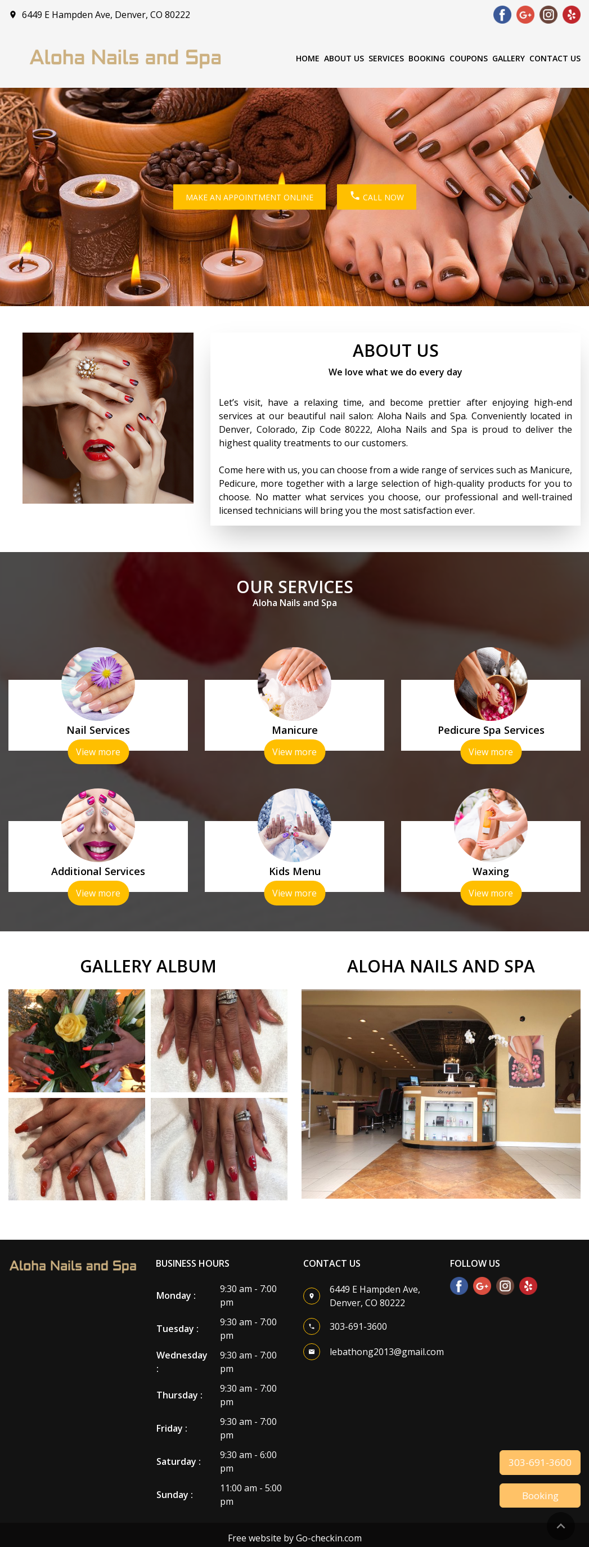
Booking (426, 58)
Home (308, 58)
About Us (344, 58)
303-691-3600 (540, 1462)
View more (98, 752)
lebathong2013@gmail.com (387, 1352)
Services (386, 58)
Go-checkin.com (329, 1538)
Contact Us (555, 58)
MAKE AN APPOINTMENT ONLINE (249, 196)
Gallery (508, 58)
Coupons (468, 58)
